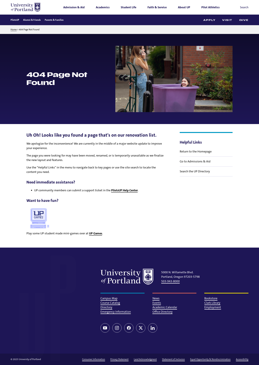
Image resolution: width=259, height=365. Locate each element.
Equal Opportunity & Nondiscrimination (210, 359)
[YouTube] (105, 328)
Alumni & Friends (32, 19)
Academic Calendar (164, 307)
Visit (227, 20)
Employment (212, 307)
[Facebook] (128, 328)
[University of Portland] (25, 7)
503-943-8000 (170, 281)
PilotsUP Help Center (124, 190)
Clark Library (212, 303)
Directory (106, 307)
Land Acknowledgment (145, 359)
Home (14, 29)
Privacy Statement (119, 359)
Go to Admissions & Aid (195, 164)
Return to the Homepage (196, 154)
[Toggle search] (239, 7)
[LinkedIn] (152, 328)
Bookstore (210, 298)
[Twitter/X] (140, 328)
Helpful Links (191, 142)
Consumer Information (93, 359)
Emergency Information (115, 312)
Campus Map (108, 298)
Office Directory (162, 312)
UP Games (95, 233)
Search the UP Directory (195, 174)
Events (156, 303)
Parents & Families (54, 19)
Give (243, 20)
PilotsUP (15, 19)
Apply (209, 20)
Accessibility (242, 359)
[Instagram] (117, 328)
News (156, 298)
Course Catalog (110, 303)
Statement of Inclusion (173, 359)
